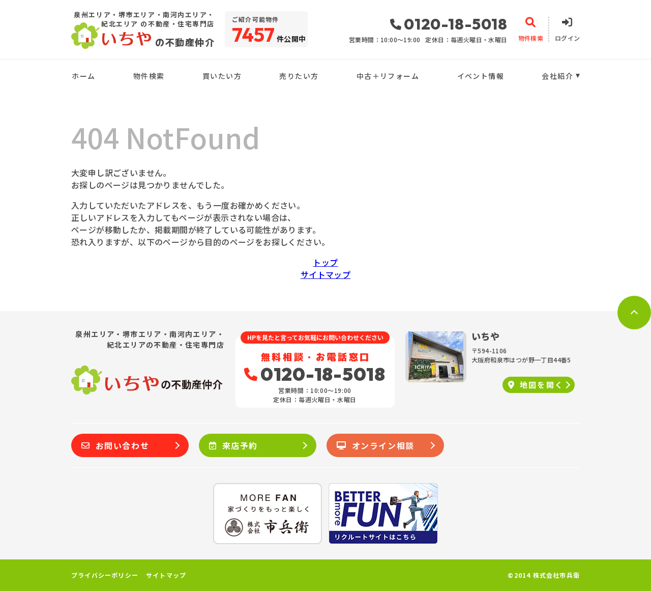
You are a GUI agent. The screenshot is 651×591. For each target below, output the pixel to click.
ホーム (83, 76)
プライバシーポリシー (104, 575)
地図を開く (536, 384)
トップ (325, 262)
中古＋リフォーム (388, 76)
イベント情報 (480, 76)
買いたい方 (222, 76)
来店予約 (233, 445)
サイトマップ (325, 274)
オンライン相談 (376, 445)
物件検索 (149, 76)
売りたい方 (298, 76)
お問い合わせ (115, 445)
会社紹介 (557, 76)
